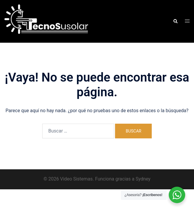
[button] (175, 21)
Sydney (143, 179)
